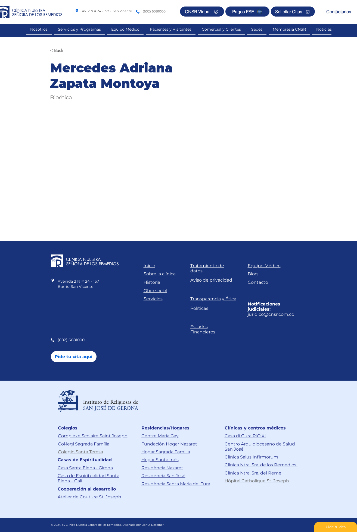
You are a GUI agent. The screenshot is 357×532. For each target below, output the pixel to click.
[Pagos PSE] (247, 12)
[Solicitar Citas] (293, 12)
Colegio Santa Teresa (80, 451)
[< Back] (61, 51)
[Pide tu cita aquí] (74, 356)
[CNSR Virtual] (202, 12)
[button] (221, 29)
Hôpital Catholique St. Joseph (257, 480)
